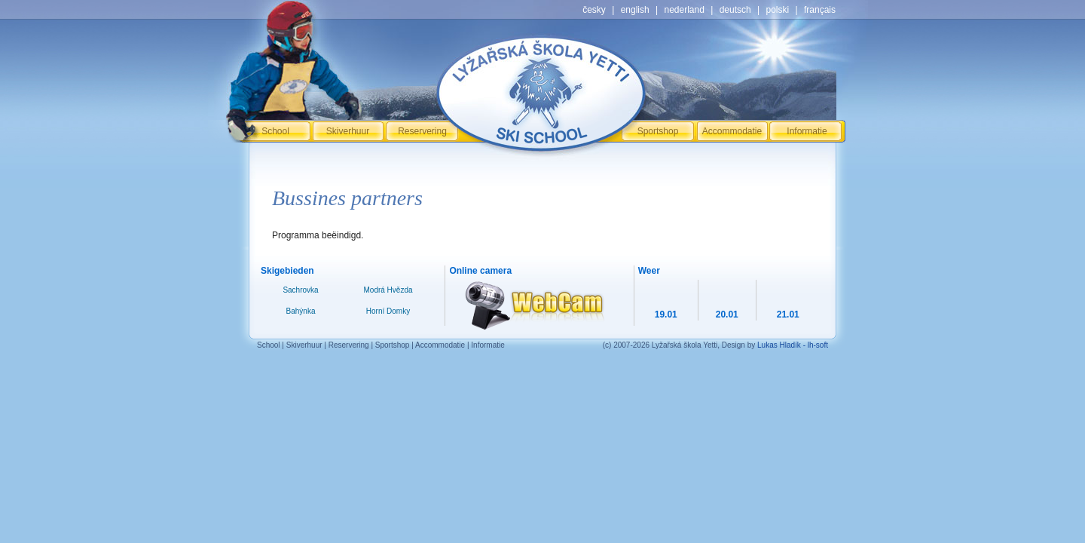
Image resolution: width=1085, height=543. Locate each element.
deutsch (735, 10)
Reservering (422, 131)
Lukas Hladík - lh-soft (792, 345)
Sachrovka (300, 290)
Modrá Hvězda (387, 290)
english (635, 10)
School (275, 131)
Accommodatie (732, 131)
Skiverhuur (347, 131)
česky (594, 10)
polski (777, 10)
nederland (684, 10)
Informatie (807, 131)
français (820, 10)
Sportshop (658, 131)
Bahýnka (301, 311)
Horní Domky (388, 311)
